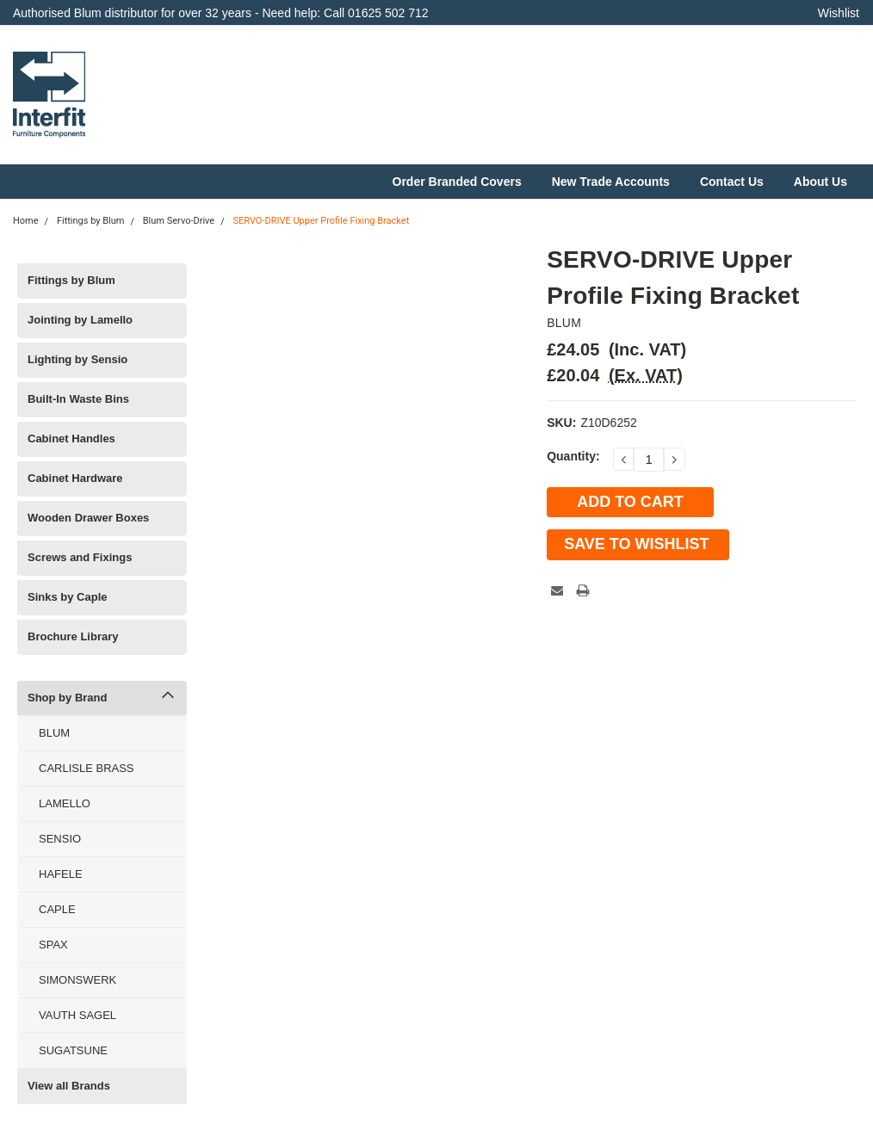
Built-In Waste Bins (78, 398)
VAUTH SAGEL (77, 1015)
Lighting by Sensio (77, 359)
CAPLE (57, 909)
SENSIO (60, 838)
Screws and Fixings (80, 557)
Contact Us (732, 181)
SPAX (53, 944)
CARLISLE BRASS (86, 768)
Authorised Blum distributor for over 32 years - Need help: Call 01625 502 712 (221, 13)
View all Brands (69, 1085)
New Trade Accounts (611, 181)
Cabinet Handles (71, 438)
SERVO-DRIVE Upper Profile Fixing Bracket (320, 220)
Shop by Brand (67, 697)
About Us (820, 181)
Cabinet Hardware (75, 478)
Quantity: (573, 456)
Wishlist (838, 13)
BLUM (54, 732)
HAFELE (61, 874)
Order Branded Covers (457, 181)
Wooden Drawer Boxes (88, 517)
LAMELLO (64, 803)
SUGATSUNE (73, 1050)
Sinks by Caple (67, 596)
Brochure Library (73, 636)
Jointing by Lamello (80, 319)
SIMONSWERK (77, 979)
